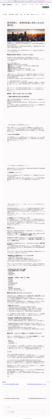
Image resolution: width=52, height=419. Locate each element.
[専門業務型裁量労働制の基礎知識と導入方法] (38, 390)
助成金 (17, 14)
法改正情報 (11, 14)
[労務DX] (45, 7)
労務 (21, 14)
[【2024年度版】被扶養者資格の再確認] (13, 390)
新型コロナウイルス (35, 14)
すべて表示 (48, 381)
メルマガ (43, 14)
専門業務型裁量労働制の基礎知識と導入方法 (37, 398)
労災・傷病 (26, 14)
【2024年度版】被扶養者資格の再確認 (11, 398)
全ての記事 (4, 14)
